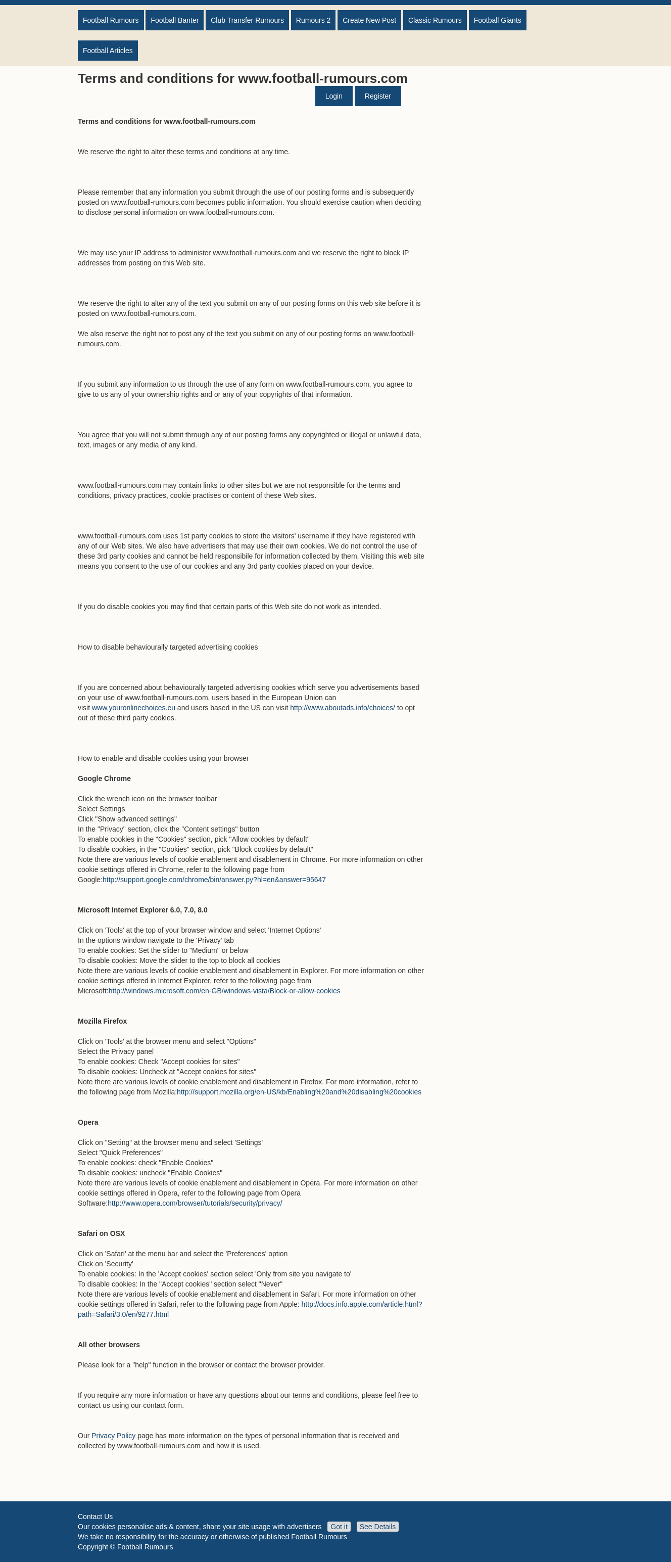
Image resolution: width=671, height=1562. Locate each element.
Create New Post (369, 20)
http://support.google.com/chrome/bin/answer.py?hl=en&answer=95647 (214, 880)
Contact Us (95, 1516)
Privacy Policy (113, 1436)
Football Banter (175, 20)
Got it (338, 1527)
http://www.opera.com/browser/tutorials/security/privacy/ (195, 1203)
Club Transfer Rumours (247, 20)
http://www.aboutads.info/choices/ (342, 708)
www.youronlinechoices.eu (133, 708)
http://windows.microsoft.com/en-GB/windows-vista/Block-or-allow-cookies (225, 991)
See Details (378, 1527)
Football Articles (108, 51)
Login (334, 96)
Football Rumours (111, 20)
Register (378, 96)
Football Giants (497, 20)
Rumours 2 (313, 20)
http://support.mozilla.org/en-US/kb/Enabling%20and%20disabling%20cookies (299, 1092)
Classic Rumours (435, 20)
